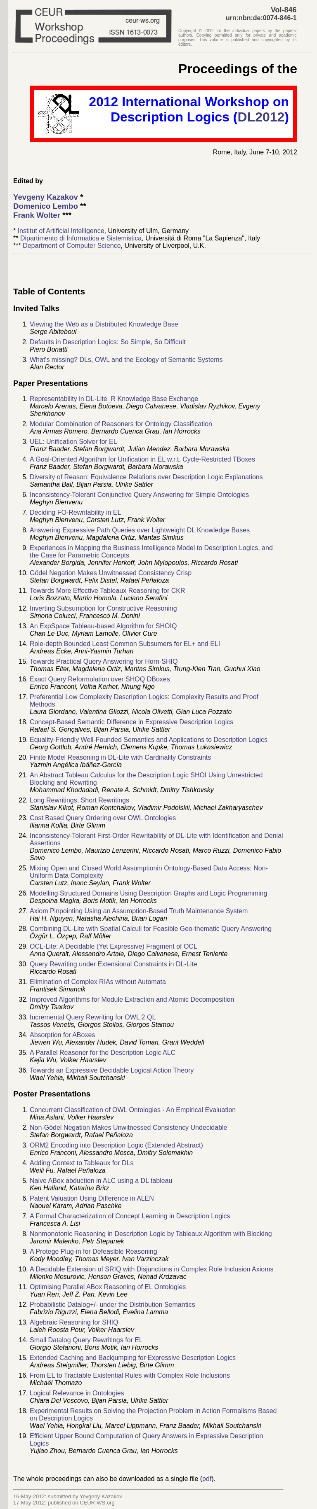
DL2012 (261, 117)
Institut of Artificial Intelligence (61, 230)
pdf (206, 1478)
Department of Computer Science (72, 245)
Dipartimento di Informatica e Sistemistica (81, 238)
